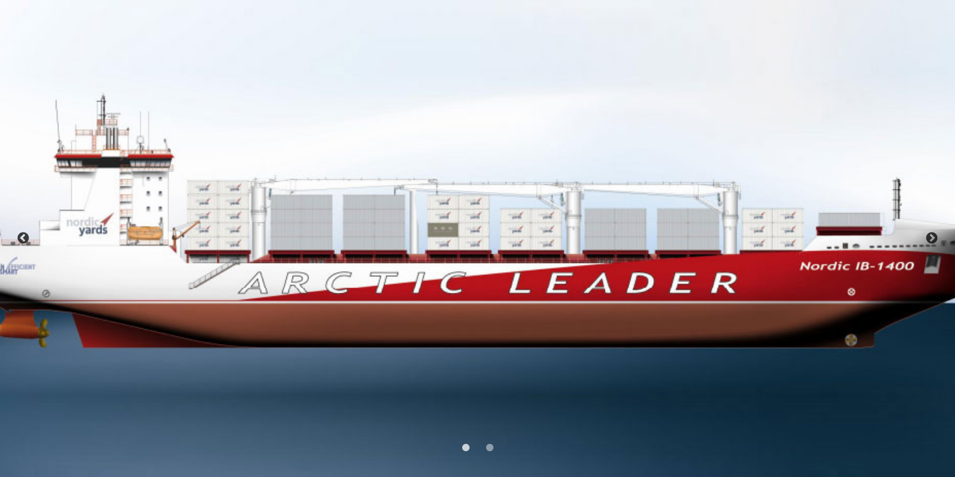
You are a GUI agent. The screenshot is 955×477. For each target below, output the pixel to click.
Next (931, 238)
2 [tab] (488, 446)
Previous (23, 238)
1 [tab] (464, 446)
